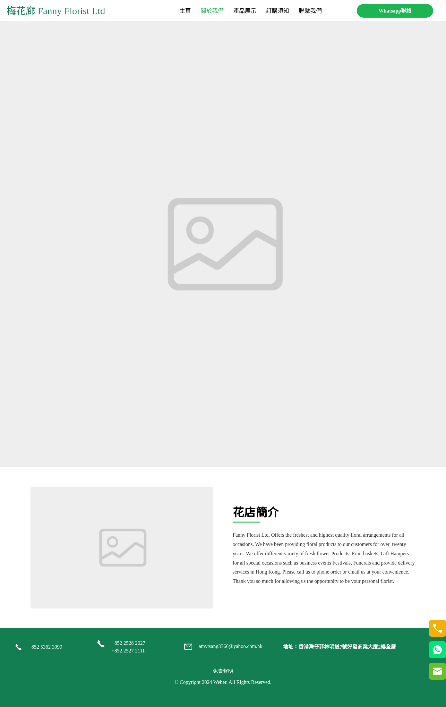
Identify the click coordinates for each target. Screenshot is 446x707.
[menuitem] (185, 11)
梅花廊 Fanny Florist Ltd (55, 10)
